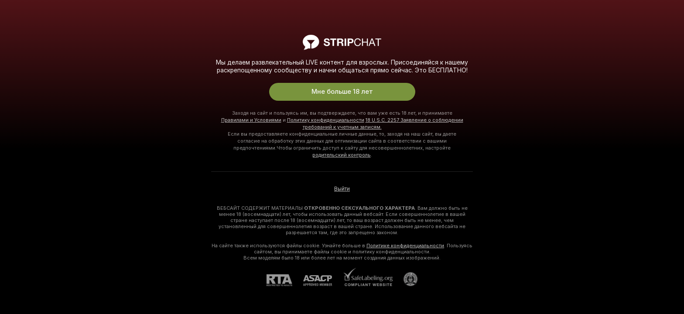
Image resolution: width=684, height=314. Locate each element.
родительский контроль (341, 155)
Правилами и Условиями (251, 120)
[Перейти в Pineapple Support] (405, 279)
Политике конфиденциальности (405, 245)
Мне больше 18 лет (342, 92)
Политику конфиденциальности (325, 120)
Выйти (342, 189)
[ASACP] (323, 280)
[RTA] (285, 280)
